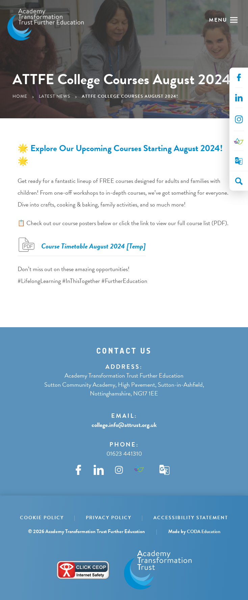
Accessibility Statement (190, 517)
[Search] (239, 181)
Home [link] (20, 96)
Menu (218, 20)
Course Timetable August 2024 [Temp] (93, 246)
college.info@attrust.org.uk (124, 424)
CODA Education (203, 531)
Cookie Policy (42, 517)
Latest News (54, 96)
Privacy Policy (108, 517)
